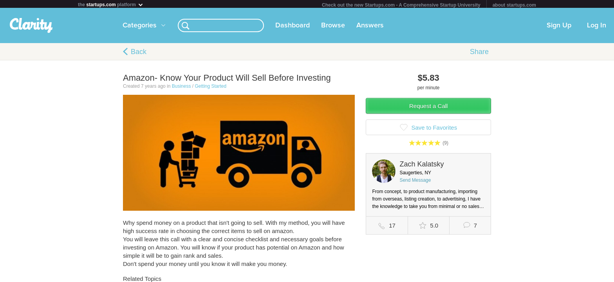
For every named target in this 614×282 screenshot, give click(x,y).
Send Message (415, 181)
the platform (111, 4)
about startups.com (514, 5)
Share (479, 53)
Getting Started (210, 87)
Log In (596, 27)
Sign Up (559, 27)
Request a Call (428, 107)
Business (181, 87)
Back (138, 53)
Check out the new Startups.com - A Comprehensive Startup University (401, 5)
